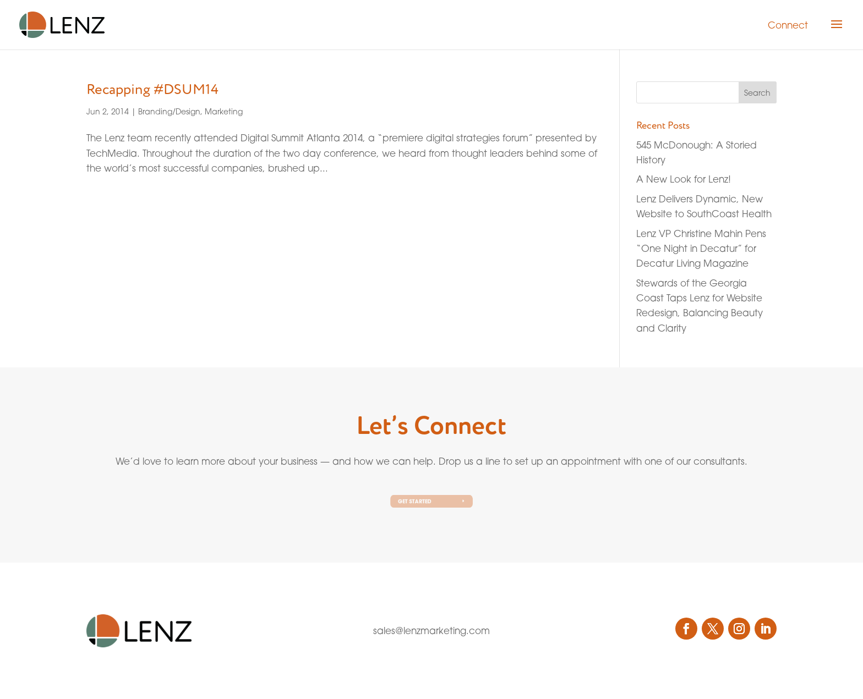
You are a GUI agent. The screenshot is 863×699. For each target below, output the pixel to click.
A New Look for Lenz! (683, 179)
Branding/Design (169, 111)
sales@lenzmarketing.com (431, 630)
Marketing (224, 111)
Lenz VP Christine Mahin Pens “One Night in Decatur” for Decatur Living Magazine (701, 248)
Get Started (416, 501)
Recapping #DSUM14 (152, 89)
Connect (788, 25)
